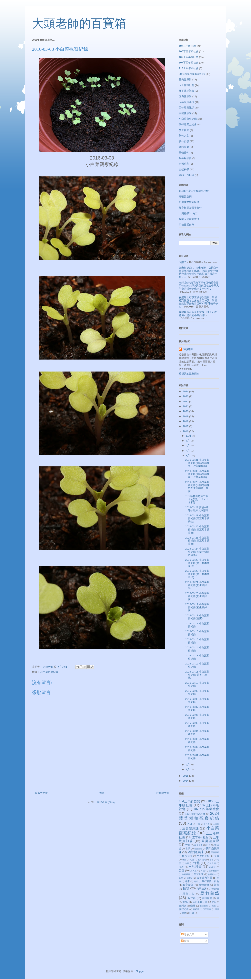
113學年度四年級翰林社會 (194, 190)
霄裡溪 (196, 909)
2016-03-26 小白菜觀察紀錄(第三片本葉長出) (197, 529)
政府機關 (186, 874)
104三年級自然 (187, 45)
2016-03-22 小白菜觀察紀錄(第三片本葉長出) (197, 573)
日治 (208, 845)
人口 (189, 823)
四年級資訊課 (186, 107)
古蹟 (188, 848)
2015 (186, 775)
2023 (186, 396)
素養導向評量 (204, 877)
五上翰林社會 (186, 85)
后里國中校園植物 (189, 202)
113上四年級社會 (188, 68)
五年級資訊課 (186, 102)
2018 (186, 421)
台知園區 (198, 849)
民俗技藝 (215, 852)
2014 (186, 780)
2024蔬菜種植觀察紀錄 (192, 73)
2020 (186, 411)
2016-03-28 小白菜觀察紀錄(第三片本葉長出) (197, 518)
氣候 (181, 878)
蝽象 (214, 906)
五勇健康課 (185, 96)
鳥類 (216, 884)
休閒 (184, 860)
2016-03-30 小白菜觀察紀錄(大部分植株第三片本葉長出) (197, 474)
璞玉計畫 (207, 909)
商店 (196, 881)
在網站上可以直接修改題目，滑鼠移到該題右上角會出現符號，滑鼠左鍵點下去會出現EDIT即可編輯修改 (198, 302)
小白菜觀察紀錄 (49, 672)
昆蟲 (181, 870)
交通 (216, 856)
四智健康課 (185, 113)
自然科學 (184, 169)
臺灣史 (182, 905)
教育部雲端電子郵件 (190, 207)
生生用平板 (185, 158)
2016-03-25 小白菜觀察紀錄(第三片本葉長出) (197, 540)
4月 (188, 450)
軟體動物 (204, 885)
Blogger (140, 971)
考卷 (181, 867)
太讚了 (182, 262)
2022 (186, 401)
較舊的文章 (162, 793)
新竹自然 (184, 141)
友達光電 (198, 845)
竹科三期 (211, 863)
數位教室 (204, 906)
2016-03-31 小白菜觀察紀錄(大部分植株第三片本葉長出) (197, 462)
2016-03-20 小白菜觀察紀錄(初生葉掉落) (197, 596)
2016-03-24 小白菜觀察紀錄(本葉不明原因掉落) (197, 551)
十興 (198, 824)
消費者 (190, 878)
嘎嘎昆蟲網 (185, 196)
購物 (184, 913)
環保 (217, 909)
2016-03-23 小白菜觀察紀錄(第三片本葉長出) (197, 562)
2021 (186, 406)
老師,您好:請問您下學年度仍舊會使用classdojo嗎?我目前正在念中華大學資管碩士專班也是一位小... (199, 285)
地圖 (187, 863)
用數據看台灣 (186, 224)
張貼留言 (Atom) (106, 802)
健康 (187, 881)
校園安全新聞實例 (189, 218)
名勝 (192, 860)
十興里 (206, 824)
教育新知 (184, 130)
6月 (188, 440)
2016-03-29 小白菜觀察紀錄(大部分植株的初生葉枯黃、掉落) (197, 487)
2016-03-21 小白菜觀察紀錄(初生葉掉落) (197, 585)
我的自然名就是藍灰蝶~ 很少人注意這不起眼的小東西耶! (198, 314)
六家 (187, 845)
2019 (186, 416)
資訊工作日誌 (186, 174)
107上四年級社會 (188, 57)
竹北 (196, 863)
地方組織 (202, 860)
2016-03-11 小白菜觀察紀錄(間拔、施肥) (197, 674)
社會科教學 (214, 871)
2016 (186, 431)
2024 (186, 391)
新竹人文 (184, 135)
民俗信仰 (184, 152)
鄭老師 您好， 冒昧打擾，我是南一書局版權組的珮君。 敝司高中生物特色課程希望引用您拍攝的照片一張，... (198, 272)
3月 (188, 455)
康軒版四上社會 (188, 124)
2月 (188, 764)
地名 (211, 860)
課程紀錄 (184, 909)
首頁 (102, 793)
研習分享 (184, 163)
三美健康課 (185, 79)
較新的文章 (41, 793)
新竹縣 (191, 898)
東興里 (193, 871)
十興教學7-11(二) (188, 213)
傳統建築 (201, 888)
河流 (203, 871)
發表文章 (188, 934)
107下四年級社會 (188, 62)
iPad (191, 912)
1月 (188, 769)
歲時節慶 (184, 146)
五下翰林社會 (186, 90)
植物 (186, 888)
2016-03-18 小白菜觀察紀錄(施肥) (197, 617)
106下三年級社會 (188, 51)
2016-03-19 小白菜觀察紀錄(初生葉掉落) (197, 607)
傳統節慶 (215, 889)
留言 (185, 941)
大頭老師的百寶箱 (79, 23)
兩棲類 (212, 867)
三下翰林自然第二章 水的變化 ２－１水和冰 (198, 499)
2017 (186, 426)
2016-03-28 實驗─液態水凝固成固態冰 (196, 509)
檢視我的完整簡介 (189, 373)
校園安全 (212, 874)
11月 (189, 435)
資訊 (185, 901)
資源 (214, 902)
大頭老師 (188, 349)
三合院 (216, 824)
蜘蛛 (192, 905)
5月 (188, 445)
